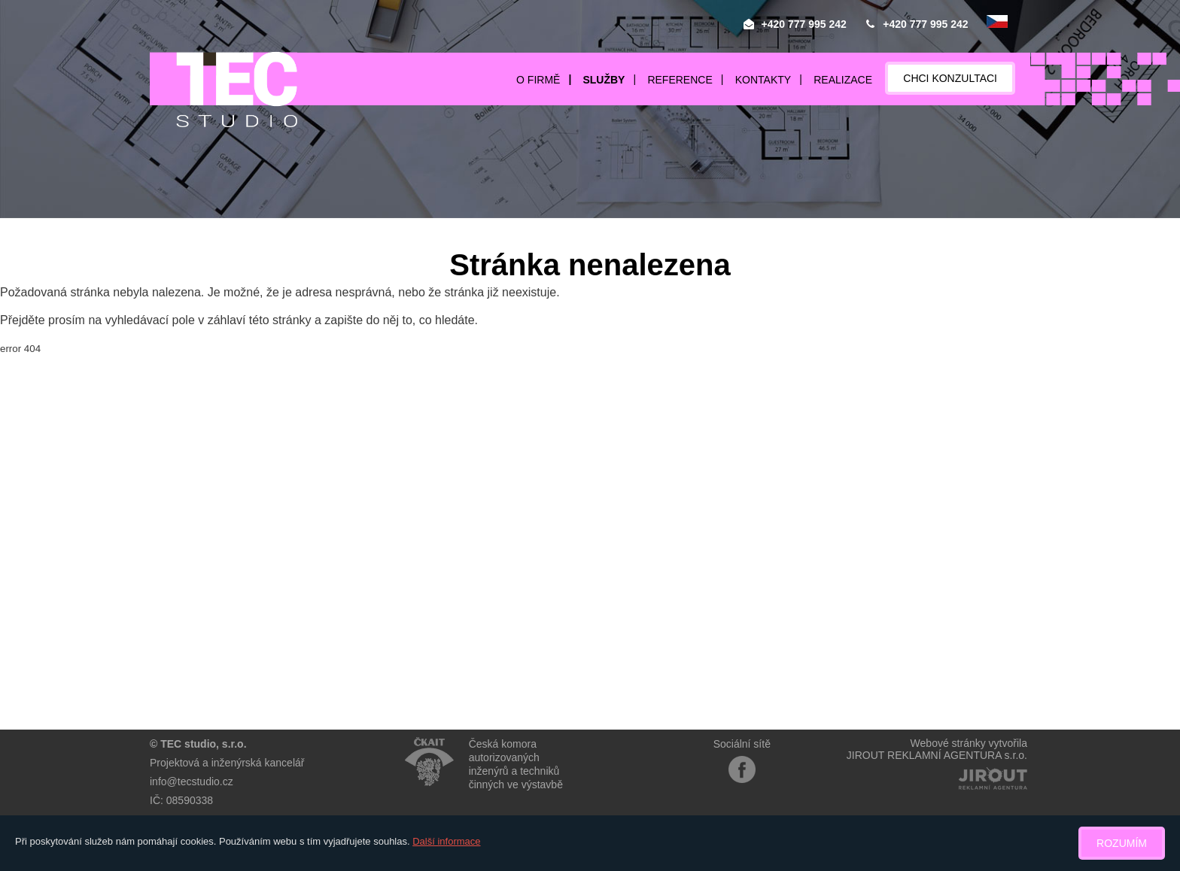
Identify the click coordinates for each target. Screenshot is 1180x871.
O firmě (538, 80)
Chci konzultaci (950, 78)
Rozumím (1121, 843)
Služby (603, 80)
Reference (679, 80)
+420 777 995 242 (804, 24)
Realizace (843, 80)
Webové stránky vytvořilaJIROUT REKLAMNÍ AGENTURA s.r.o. (937, 749)
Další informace (446, 841)
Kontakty (763, 80)
